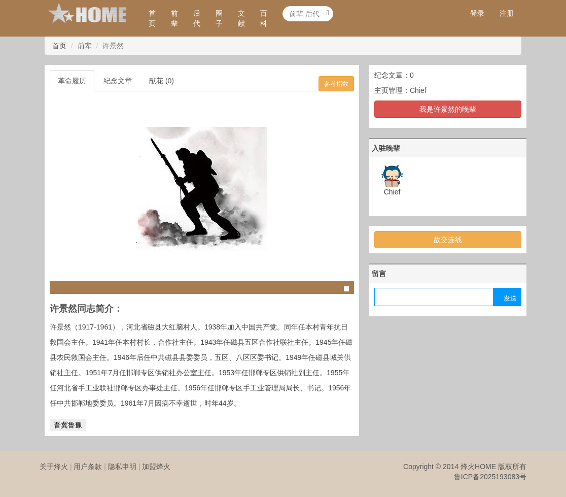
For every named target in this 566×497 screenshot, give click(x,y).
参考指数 (336, 83)
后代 (196, 18)
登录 (477, 13)
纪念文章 (117, 81)
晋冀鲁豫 (68, 425)
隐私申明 (122, 466)
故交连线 (448, 240)
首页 (152, 18)
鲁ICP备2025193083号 (490, 477)
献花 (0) (161, 81)
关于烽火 (54, 466)
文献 (241, 18)
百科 (263, 18)
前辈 (174, 18)
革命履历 (72, 81)
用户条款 (88, 466)
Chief (418, 90)
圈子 (219, 18)
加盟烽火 (156, 466)
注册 (507, 13)
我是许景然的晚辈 (447, 109)
